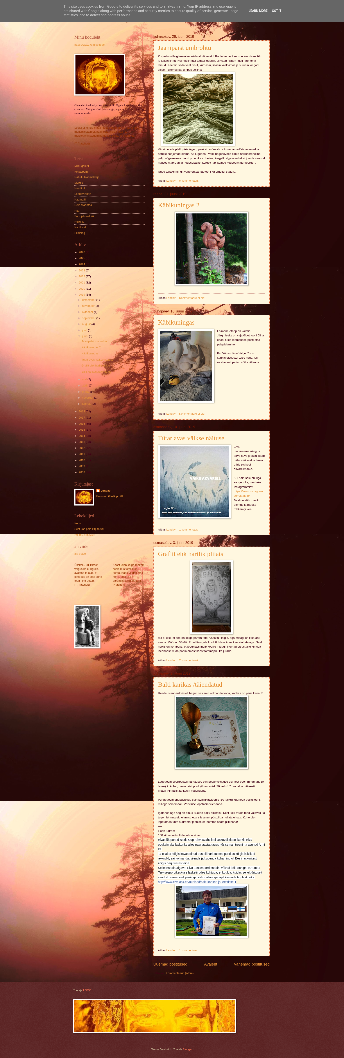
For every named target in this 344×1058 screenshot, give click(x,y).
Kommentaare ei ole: (192, 298)
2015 (82, 429)
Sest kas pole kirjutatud (89, 529)
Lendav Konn (82, 193)
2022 (82, 276)
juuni (85, 336)
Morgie (78, 182)
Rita (76, 210)
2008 (82, 472)
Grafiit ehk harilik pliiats (190, 553)
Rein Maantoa (83, 205)
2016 (82, 423)
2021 (82, 282)
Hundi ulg (80, 188)
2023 (82, 270)
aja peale (80, 553)
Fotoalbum (81, 171)
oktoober (88, 312)
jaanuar (87, 403)
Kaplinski (80, 227)
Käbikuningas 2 (178, 205)
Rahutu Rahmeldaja (86, 177)
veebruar (88, 397)
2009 (82, 466)
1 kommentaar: (189, 529)
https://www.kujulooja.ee (89, 44)
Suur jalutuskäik (84, 216)
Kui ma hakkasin (84, 534)
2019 (82, 294)
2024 (82, 264)
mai (84, 379)
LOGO (87, 990)
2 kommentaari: (189, 660)
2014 (82, 435)
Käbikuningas (176, 322)
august (86, 324)
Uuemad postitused (170, 964)
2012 (82, 448)
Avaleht (210, 964)
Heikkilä (79, 221)
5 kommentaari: (189, 180)
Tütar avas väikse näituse (191, 438)
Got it (276, 11)
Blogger (187, 1049)
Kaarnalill (80, 199)
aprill (85, 385)
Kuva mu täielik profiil (109, 496)
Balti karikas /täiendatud (190, 684)
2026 (82, 252)
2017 (82, 417)
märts (86, 391)
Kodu (77, 523)
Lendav (106, 490)
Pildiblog (79, 233)
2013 (82, 442)
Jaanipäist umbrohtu (184, 47)
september (89, 318)
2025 (82, 258)
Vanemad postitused (252, 964)
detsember (89, 300)
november (88, 305)
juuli (85, 330)
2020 (82, 288)
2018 (82, 411)
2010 (82, 460)
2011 (82, 454)
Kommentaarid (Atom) (180, 973)
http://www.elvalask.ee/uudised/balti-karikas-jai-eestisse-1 (197, 882)
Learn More (258, 11)
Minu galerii (81, 166)
